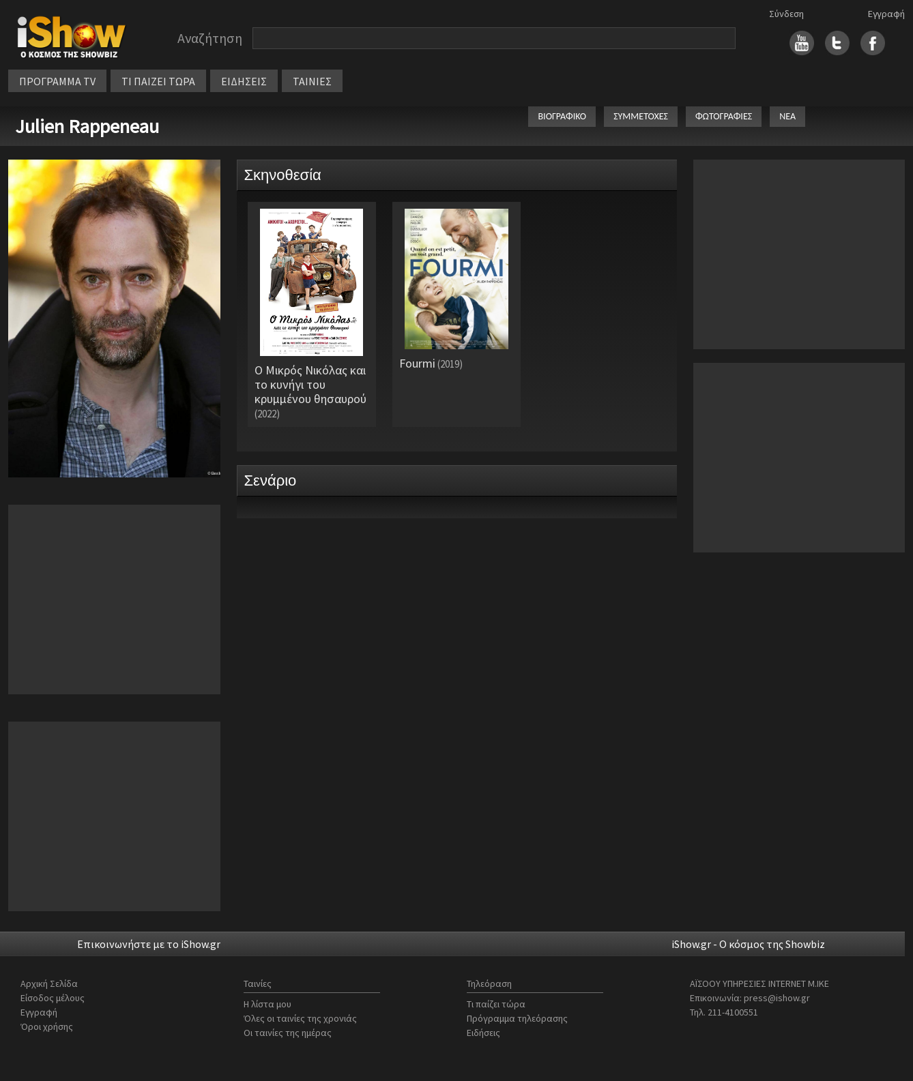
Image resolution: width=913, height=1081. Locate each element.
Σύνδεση (786, 14)
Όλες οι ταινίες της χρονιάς (300, 1018)
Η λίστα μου (267, 1004)
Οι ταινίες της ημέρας (288, 1032)
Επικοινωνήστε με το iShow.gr (148, 944)
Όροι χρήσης (46, 1026)
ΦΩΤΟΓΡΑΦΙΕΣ (723, 116)
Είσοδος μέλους (52, 998)
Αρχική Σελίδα (49, 983)
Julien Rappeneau (87, 126)
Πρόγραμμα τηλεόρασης (517, 1018)
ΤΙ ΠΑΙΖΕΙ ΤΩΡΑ (158, 81)
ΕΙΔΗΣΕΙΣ (244, 81)
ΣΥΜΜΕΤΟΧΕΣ (640, 116)
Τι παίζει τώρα (496, 1004)
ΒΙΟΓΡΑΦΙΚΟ (562, 116)
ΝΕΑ (787, 116)
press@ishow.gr (777, 998)
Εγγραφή (886, 14)
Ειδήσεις (483, 1032)
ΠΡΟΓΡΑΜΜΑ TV (57, 81)
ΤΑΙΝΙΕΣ (312, 81)
